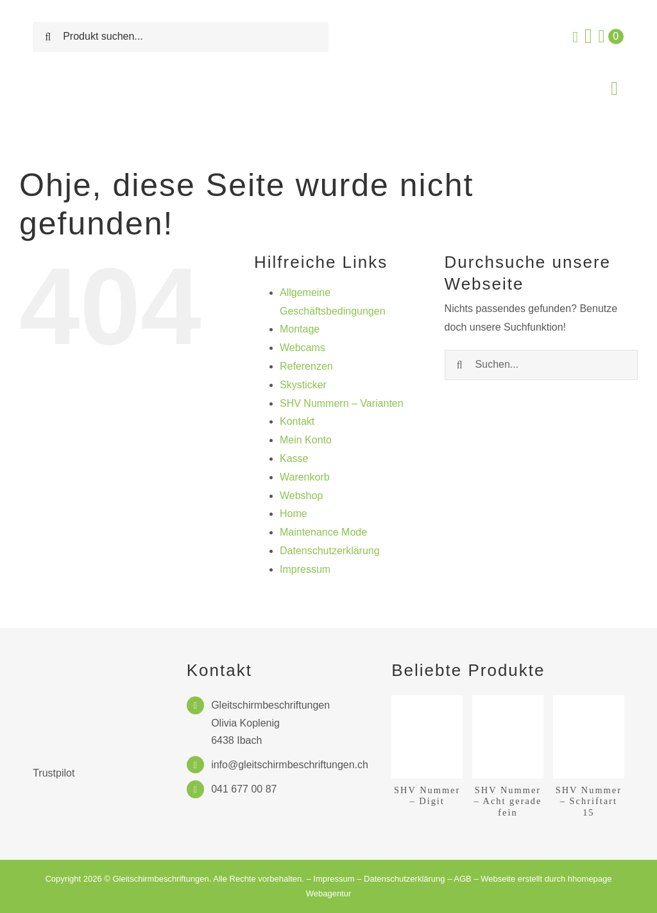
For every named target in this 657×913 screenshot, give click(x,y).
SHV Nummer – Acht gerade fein (508, 801)
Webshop (301, 495)
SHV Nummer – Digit (427, 795)
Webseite (498, 879)
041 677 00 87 (244, 789)
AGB (462, 879)
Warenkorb (305, 477)
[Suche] (48, 37)
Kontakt (297, 421)
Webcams (302, 347)
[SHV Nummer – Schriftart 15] (588, 700)
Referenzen (306, 366)
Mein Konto (306, 439)
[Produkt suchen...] (180, 37)
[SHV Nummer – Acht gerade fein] (507, 700)
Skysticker (303, 384)
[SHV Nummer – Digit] (427, 700)
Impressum (305, 569)
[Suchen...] (541, 365)
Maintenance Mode (323, 532)
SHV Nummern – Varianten (342, 403)
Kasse (294, 458)
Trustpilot (53, 773)
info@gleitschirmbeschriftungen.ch (289, 764)
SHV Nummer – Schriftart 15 (589, 801)
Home (293, 513)
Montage (300, 329)
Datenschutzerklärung (330, 550)
